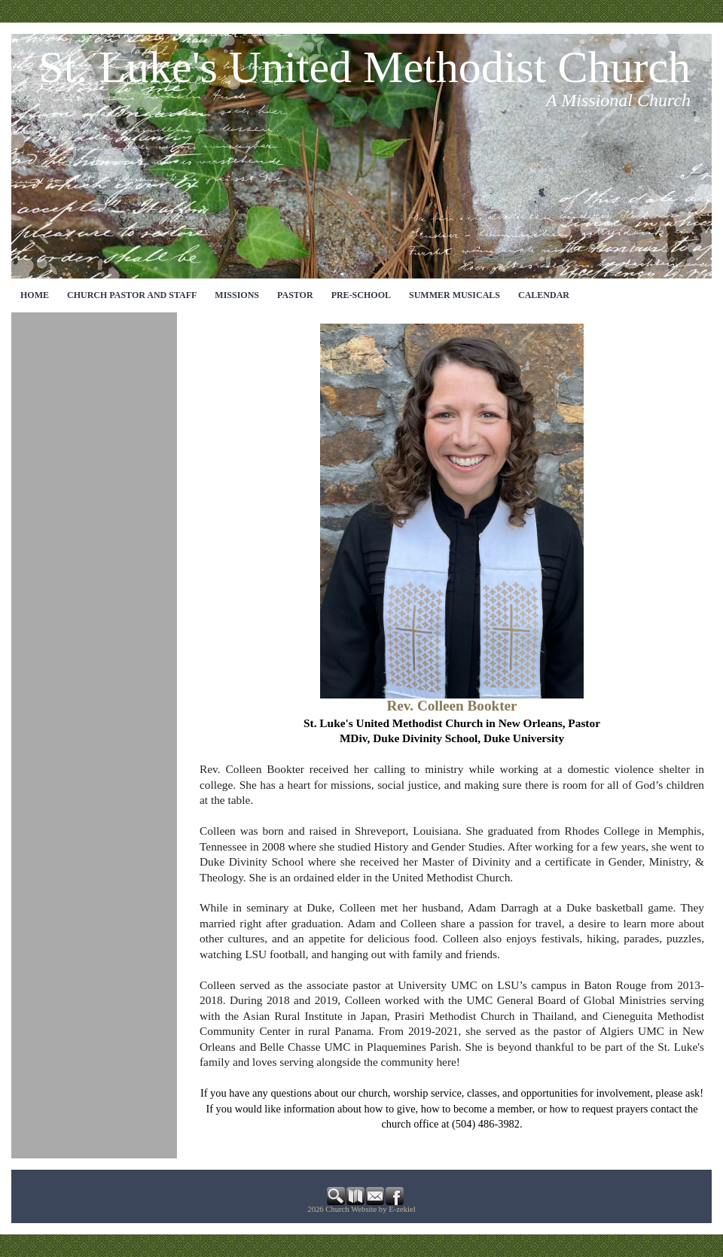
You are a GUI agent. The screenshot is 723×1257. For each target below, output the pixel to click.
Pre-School (361, 295)
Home (34, 295)
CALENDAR (543, 295)
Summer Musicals (454, 295)
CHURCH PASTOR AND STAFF (132, 295)
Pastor (295, 295)
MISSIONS (237, 295)
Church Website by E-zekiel (370, 1209)
